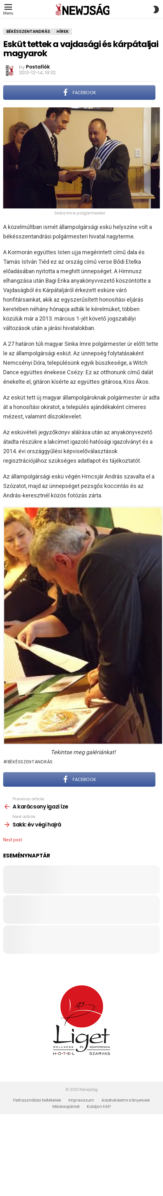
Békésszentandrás (30, 762)
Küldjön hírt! (99, 1106)
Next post (12, 839)
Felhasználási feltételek (37, 1100)
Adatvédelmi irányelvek (125, 1100)
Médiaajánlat (66, 1106)
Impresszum (81, 1100)
